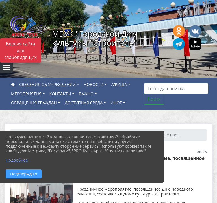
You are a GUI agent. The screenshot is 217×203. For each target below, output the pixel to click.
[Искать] (176, 88)
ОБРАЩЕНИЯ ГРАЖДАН (34, 102)
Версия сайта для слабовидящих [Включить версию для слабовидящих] (20, 50)
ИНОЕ (116, 102)
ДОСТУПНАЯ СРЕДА (84, 102)
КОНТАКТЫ (60, 93)
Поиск (154, 99)
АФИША (119, 84)
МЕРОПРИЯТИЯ (26, 93)
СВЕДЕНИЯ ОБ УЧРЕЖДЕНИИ (47, 84)
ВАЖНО (86, 93)
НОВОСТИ (93, 84)
